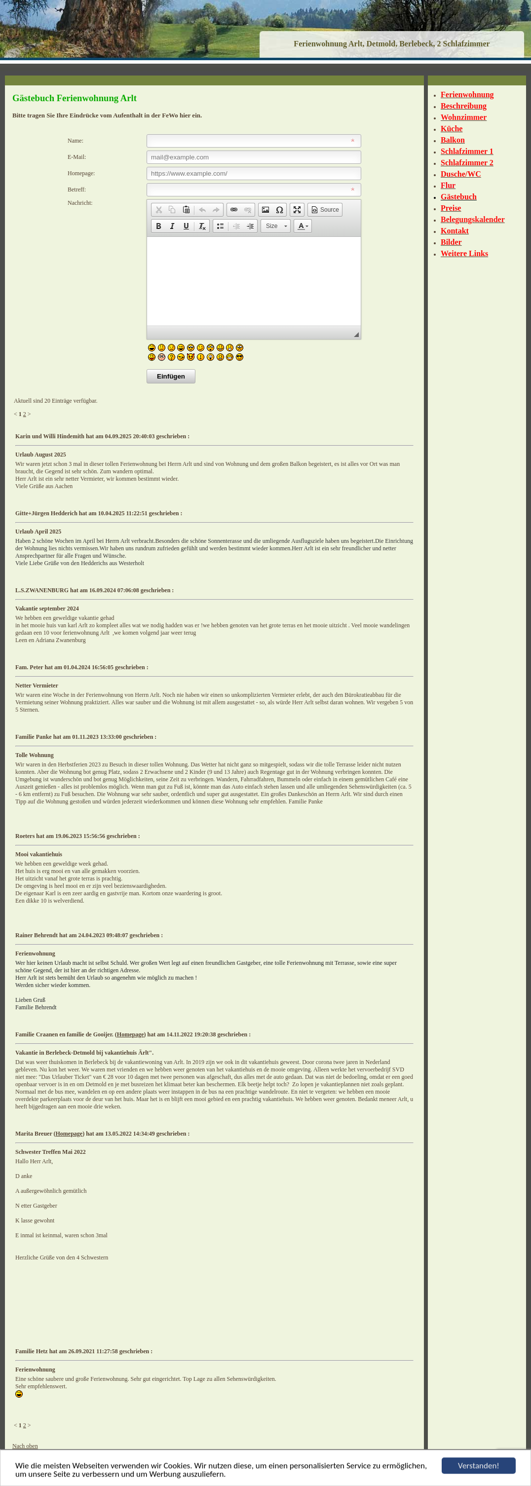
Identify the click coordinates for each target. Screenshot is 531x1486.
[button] (158, 209)
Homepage (130, 1034)
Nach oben (25, 1446)
